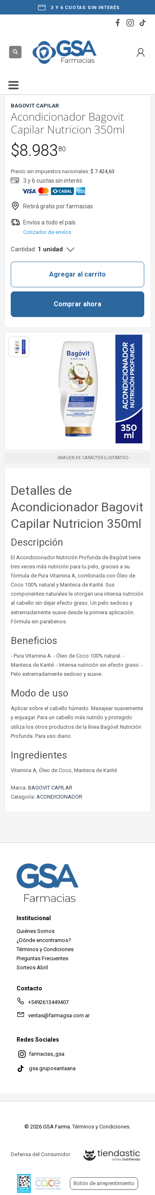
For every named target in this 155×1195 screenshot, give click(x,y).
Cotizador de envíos (47, 232)
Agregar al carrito (77, 274)
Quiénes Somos (36, 931)
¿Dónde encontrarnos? (44, 940)
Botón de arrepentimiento (104, 1183)
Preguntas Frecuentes (42, 958)
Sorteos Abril (32, 967)
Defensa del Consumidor (40, 1154)
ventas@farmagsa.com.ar (53, 1016)
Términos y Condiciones (45, 949)
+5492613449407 (43, 1003)
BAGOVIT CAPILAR (50, 788)
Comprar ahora (77, 304)
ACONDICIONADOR (59, 797)
